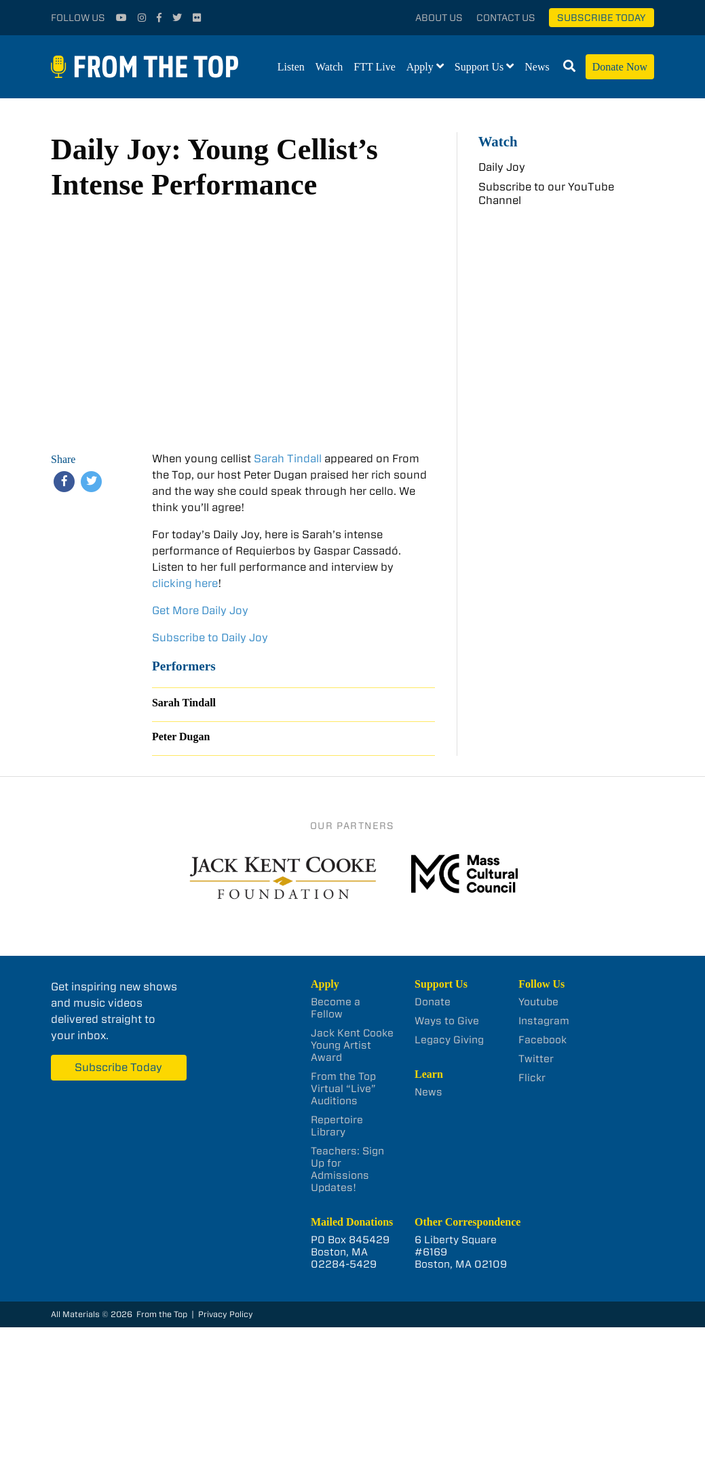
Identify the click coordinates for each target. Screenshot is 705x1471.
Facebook (542, 1040)
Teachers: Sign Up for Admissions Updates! (347, 1169)
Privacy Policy (225, 1314)
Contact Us (505, 17)
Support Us (479, 67)
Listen (291, 67)
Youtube (538, 1002)
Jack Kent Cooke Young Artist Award (352, 1045)
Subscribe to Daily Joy (210, 637)
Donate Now (619, 67)
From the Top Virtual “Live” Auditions (343, 1088)
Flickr (532, 1078)
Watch (329, 67)
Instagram (543, 1021)
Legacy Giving (449, 1040)
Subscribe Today (601, 17)
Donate (433, 1002)
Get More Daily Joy (200, 610)
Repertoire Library (337, 1126)
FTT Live (374, 67)
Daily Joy (501, 167)
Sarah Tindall (288, 458)
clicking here (185, 583)
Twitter (536, 1059)
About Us (439, 17)
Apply (420, 67)
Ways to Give (447, 1021)
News (537, 67)
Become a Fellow (335, 1008)
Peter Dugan (181, 736)
